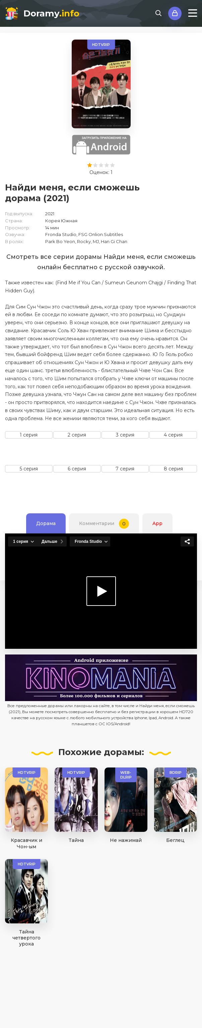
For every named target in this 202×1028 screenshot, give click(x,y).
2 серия (77, 435)
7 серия (125, 469)
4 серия (173, 435)
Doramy (51, 13)
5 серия (29, 469)
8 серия (173, 469)
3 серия (125, 435)
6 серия (77, 469)
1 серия (29, 435)
